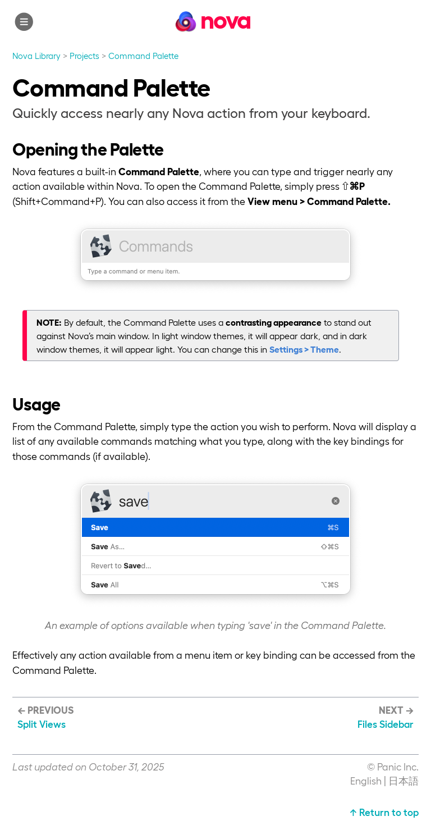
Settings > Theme (304, 349)
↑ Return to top (384, 812)
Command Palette (143, 56)
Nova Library (36, 56)
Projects (84, 56)
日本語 (403, 780)
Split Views (41, 723)
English (366, 780)
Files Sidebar (385, 723)
